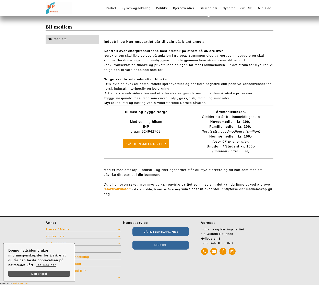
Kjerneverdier (183, 8)
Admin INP (54, 277)
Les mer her (46, 265)
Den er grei (39, 273)
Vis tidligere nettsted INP (66, 270)
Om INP (246, 8)
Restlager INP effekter (63, 263)
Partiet (111, 8)
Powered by (14, 283)
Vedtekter (53, 250)
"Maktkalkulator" (117, 189)
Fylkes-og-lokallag (136, 8)
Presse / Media (58, 229)
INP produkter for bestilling (67, 257)
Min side (264, 8)
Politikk (162, 8)
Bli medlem (208, 8)
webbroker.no (20, 283)
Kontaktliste (55, 236)
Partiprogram (56, 243)
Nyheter (229, 8)
